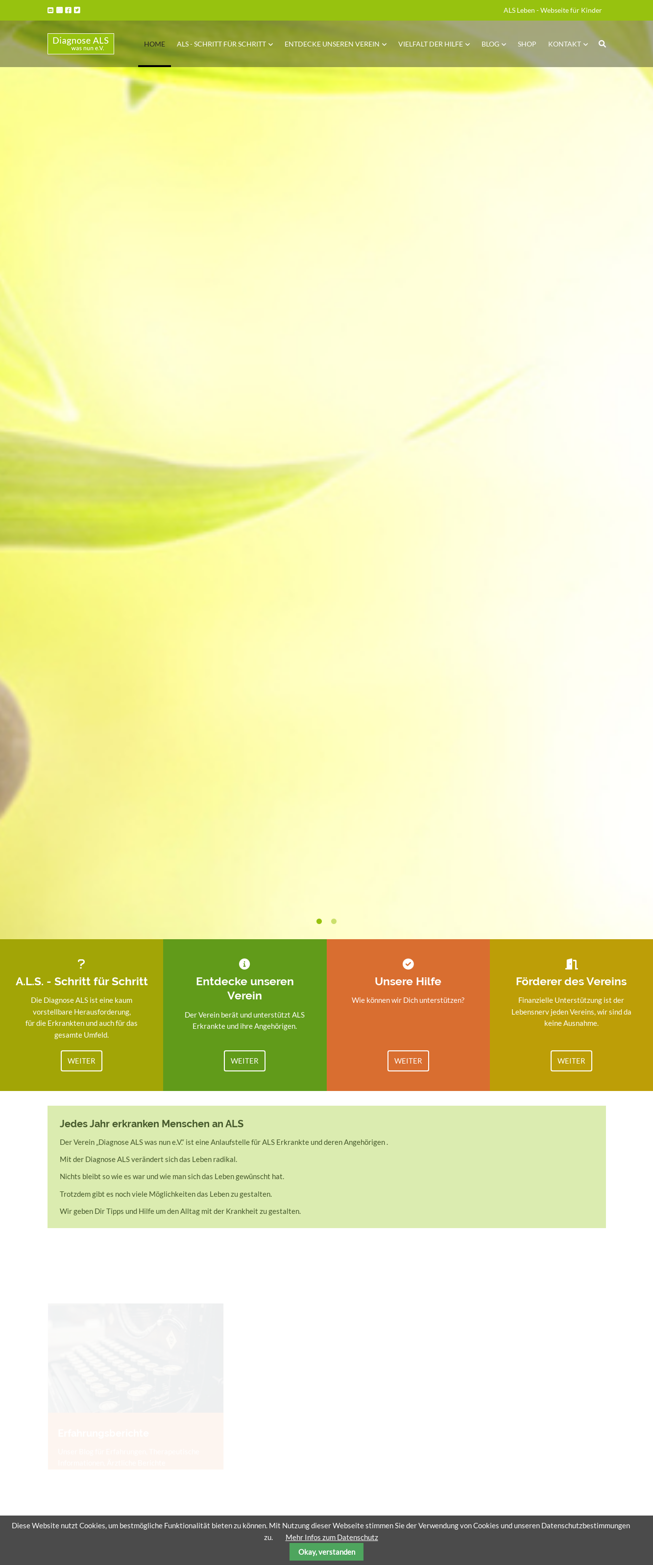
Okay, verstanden (326, 1551)
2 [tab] (334, 921)
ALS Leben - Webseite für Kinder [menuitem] (553, 10)
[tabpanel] (326, 469)
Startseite (81, 43)
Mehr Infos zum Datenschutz (332, 1537)
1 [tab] (319, 921)
